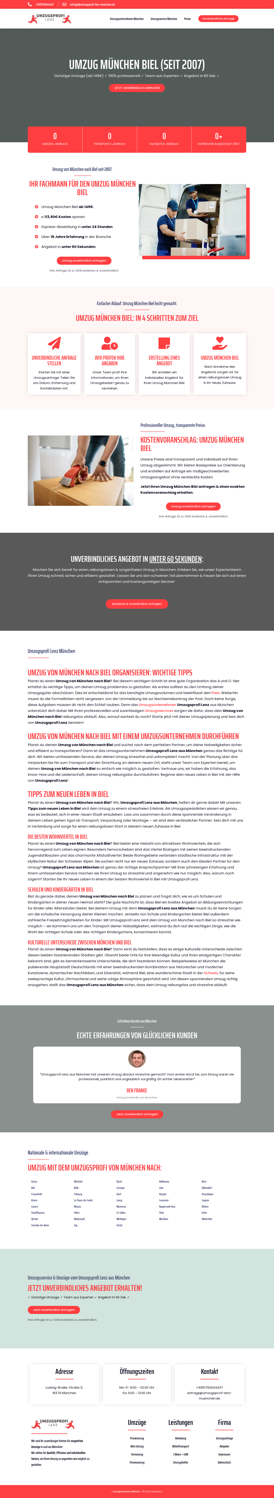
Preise (187, 19)
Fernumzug (137, 1454)
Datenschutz (224, 1462)
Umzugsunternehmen (157, 704)
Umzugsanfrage (224, 1438)
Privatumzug (137, 1438)
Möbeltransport (180, 1446)
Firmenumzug (137, 1462)
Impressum (224, 1454)
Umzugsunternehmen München (127, 19)
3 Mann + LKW (180, 1454)
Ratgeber (224, 1446)
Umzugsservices (159, 710)
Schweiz (211, 972)
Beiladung (180, 1438)
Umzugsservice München (164, 19)
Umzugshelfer (180, 1462)
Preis (215, 692)
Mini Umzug (137, 1446)
